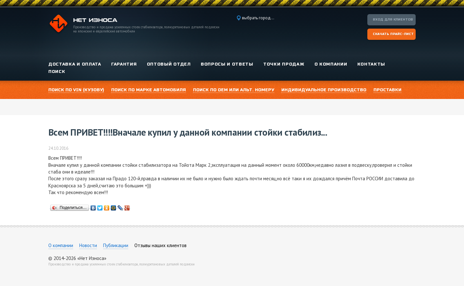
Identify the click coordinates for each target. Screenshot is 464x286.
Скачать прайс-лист (393, 34)
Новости (88, 245)
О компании (60, 245)
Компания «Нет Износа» (82, 24)
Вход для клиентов (393, 20)
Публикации (115, 245)
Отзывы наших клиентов (160, 245)
